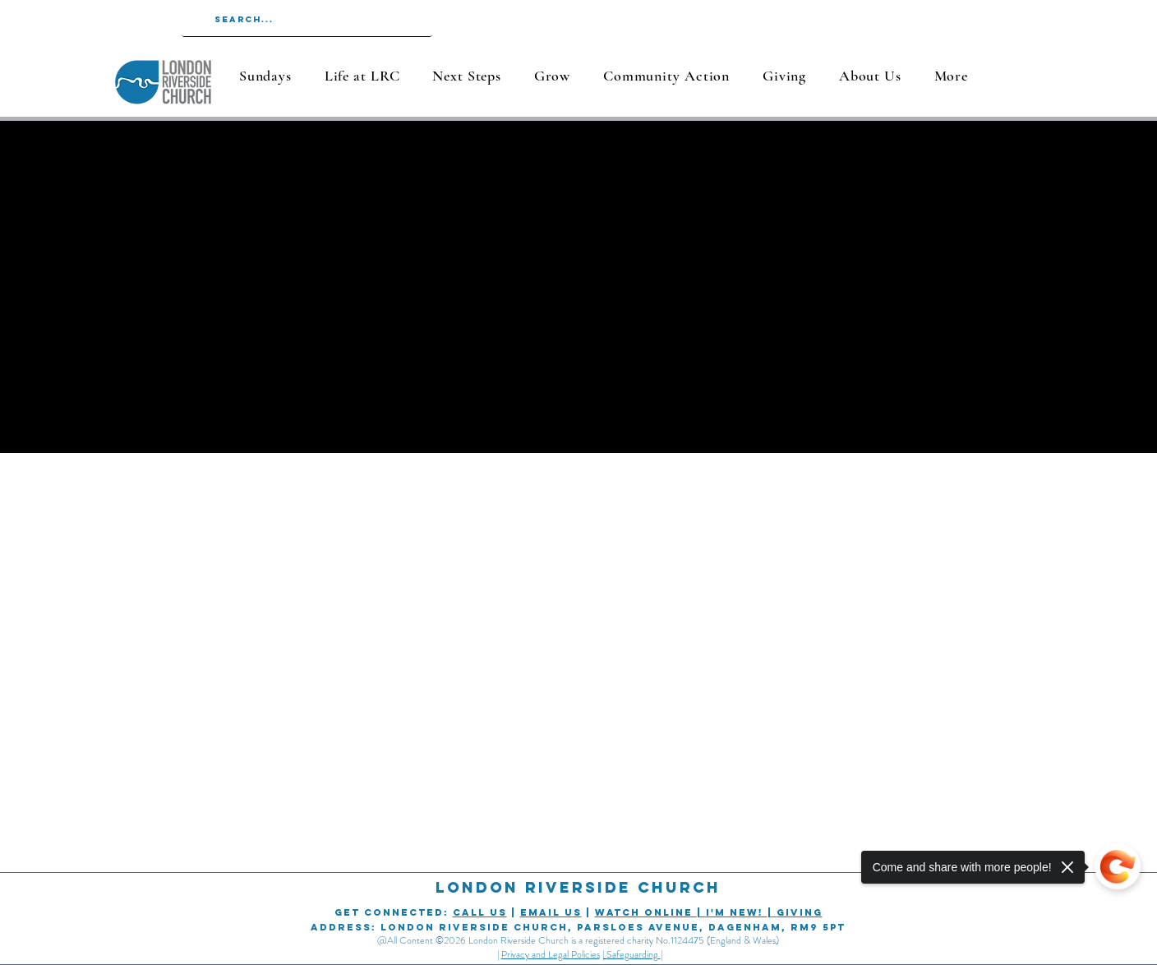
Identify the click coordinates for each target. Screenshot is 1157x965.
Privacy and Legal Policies (550, 954)
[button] (362, 76)
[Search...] (306, 20)
